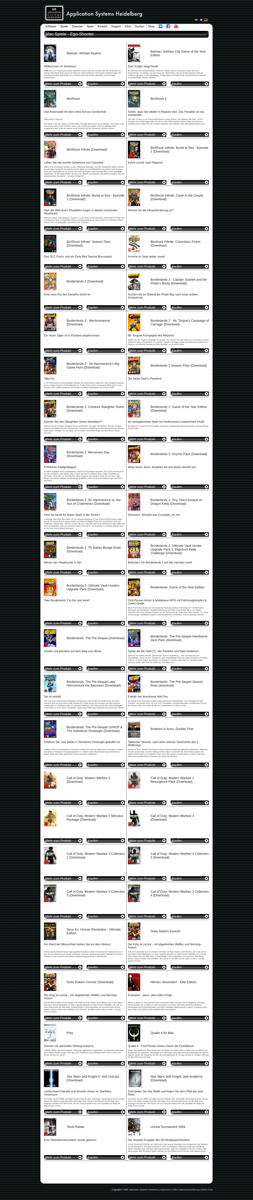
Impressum (165, 1189)
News (90, 26)
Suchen (139, 26)
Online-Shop (207, 1189)
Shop (151, 26)
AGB (175, 1189)
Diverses (77, 26)
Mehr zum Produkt (58, 84)
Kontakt (102, 26)
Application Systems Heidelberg (143, 1189)
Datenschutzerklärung (189, 1189)
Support (116, 26)
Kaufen (93, 84)
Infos (128, 26)
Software (50, 26)
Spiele (64, 26)
